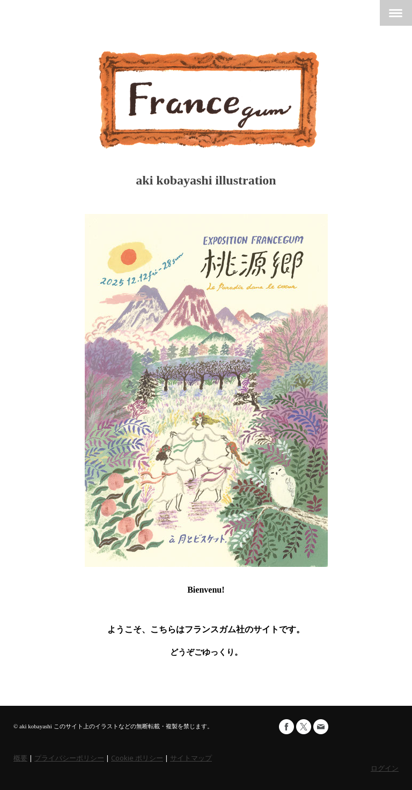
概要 (20, 758)
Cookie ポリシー (137, 758)
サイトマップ (191, 758)
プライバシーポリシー (69, 758)
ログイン (385, 768)
